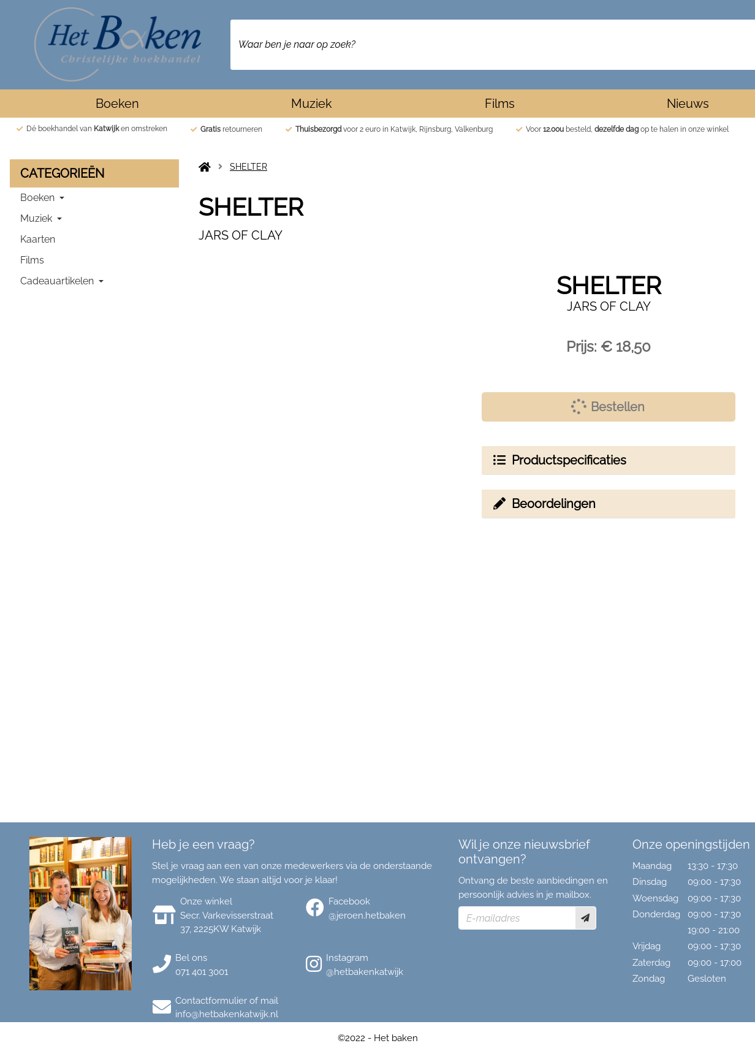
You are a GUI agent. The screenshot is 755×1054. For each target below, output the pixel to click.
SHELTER (248, 167)
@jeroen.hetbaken (367, 915)
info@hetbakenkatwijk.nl (226, 1014)
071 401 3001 (201, 971)
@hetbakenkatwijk (364, 971)
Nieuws (688, 103)
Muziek (311, 103)
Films (500, 103)
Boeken (117, 103)
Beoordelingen (543, 503)
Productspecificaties (558, 460)
